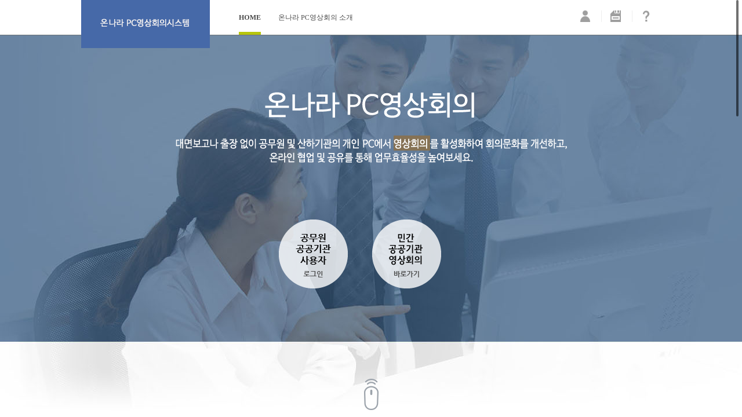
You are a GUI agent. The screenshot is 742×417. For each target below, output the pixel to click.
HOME (250, 17)
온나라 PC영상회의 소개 (315, 17)
